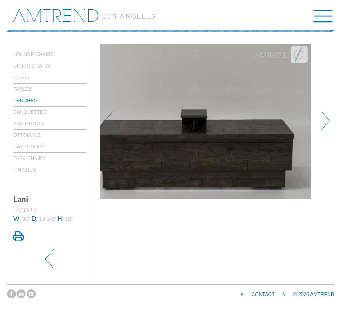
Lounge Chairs (33, 54)
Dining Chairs (31, 65)
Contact (262, 294)
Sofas (21, 77)
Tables (22, 89)
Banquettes (30, 112)
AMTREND (322, 294)
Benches (25, 100)
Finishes (24, 169)
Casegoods (29, 146)
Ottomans (27, 135)
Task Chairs (29, 158)
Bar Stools (28, 123)
